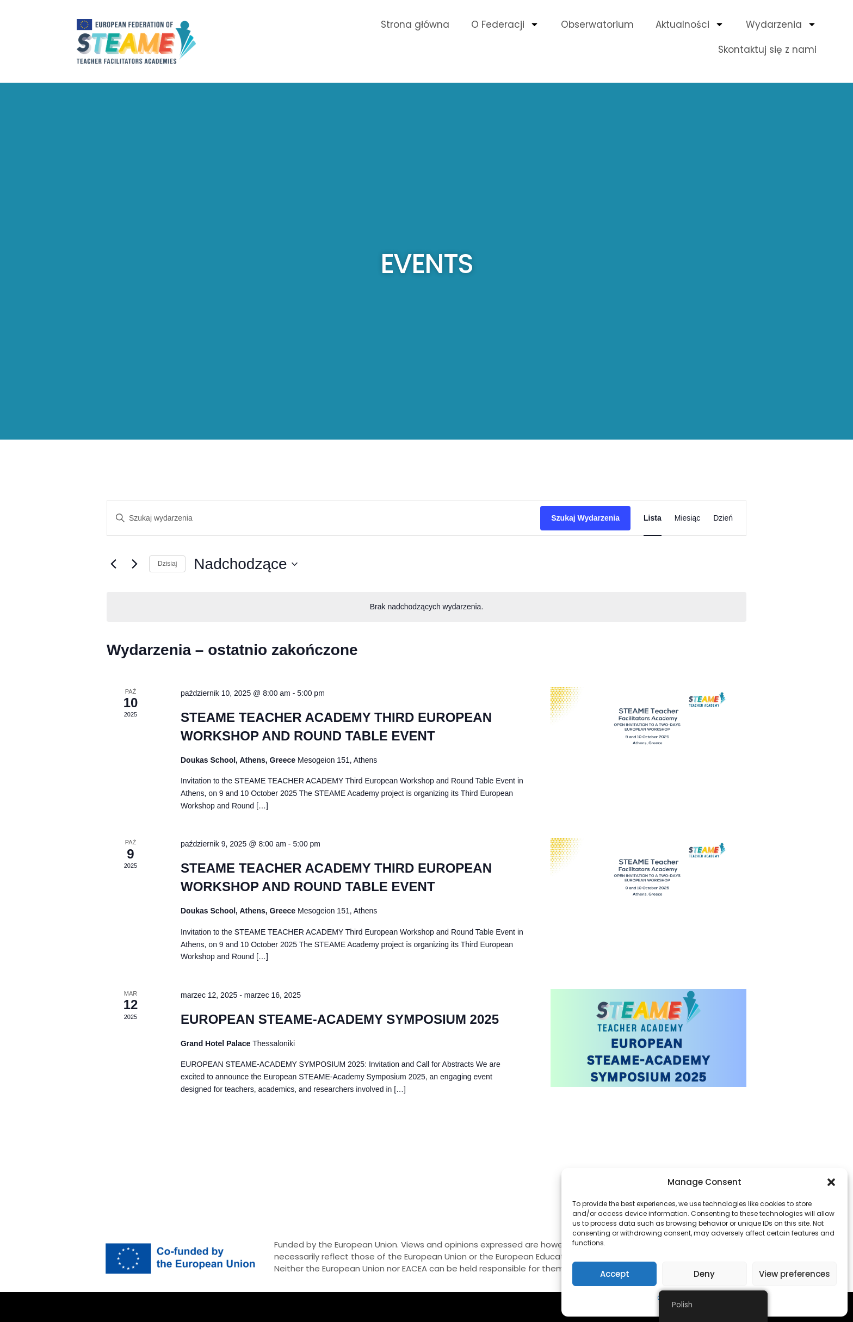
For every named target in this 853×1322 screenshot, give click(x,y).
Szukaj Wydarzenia (585, 518)
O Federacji (505, 24)
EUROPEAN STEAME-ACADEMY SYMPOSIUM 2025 (340, 1019)
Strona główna (415, 24)
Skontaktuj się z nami (767, 49)
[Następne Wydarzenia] (134, 564)
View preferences (794, 1274)
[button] (831, 1182)
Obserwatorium (597, 24)
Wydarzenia (781, 24)
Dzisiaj (167, 563)
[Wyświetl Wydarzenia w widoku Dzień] (723, 518)
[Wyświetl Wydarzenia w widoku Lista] (653, 518)
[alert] (426, 607)
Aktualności (690, 24)
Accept (614, 1274)
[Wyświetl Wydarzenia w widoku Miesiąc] (687, 518)
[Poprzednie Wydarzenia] (113, 564)
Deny (704, 1274)
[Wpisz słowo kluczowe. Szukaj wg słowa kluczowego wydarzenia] (323, 518)
